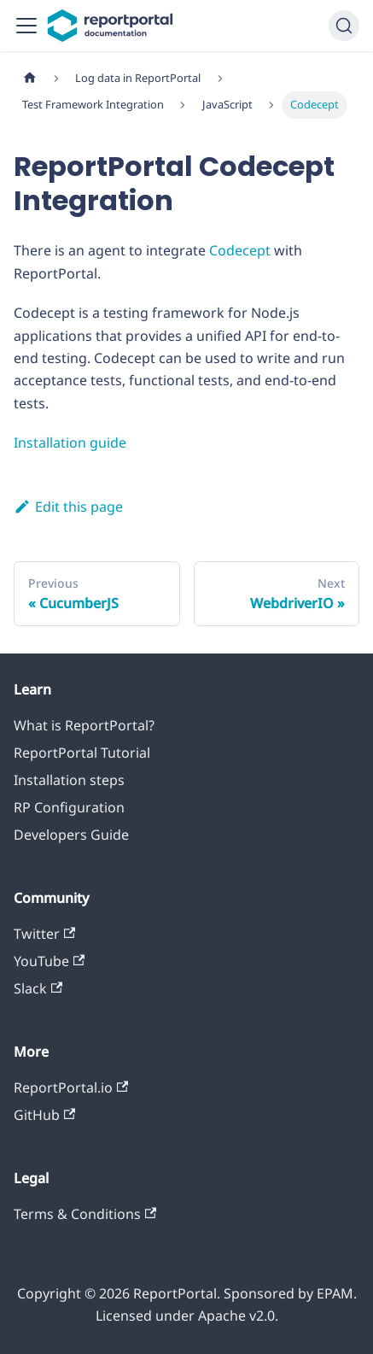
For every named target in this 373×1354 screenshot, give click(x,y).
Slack (38, 988)
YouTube (49, 961)
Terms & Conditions (85, 1214)
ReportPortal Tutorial (82, 752)
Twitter (44, 933)
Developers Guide (71, 834)
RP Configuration (69, 807)
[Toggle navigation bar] (26, 25)
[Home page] (30, 78)
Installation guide (70, 442)
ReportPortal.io (71, 1087)
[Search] (344, 25)
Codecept (240, 250)
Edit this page (68, 506)
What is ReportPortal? (84, 725)
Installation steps (69, 780)
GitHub (44, 1114)
